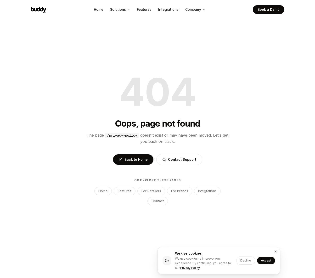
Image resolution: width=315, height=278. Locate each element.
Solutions (120, 9)
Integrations (168, 9)
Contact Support (179, 159)
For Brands (179, 191)
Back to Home (133, 159)
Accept (266, 260)
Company (195, 9)
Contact (158, 201)
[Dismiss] (275, 251)
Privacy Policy (190, 268)
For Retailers (151, 191)
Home (98, 9)
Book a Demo (269, 9)
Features (144, 9)
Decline (245, 260)
